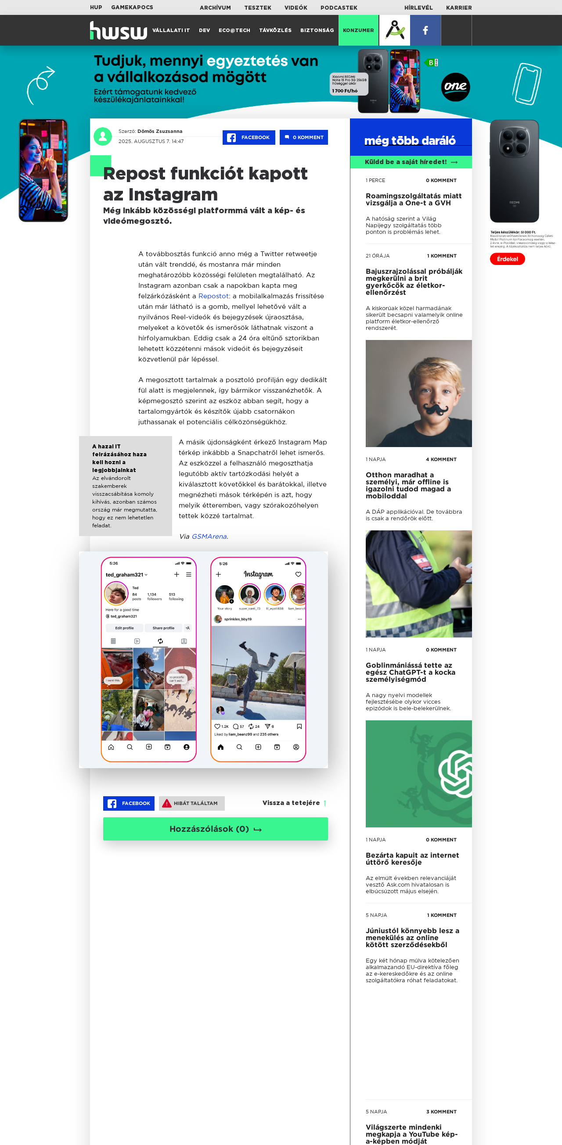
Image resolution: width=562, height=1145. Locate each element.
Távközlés (275, 30)
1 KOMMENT (442, 256)
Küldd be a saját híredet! (411, 162)
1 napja (376, 459)
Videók (296, 8)
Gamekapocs (132, 7)
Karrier (459, 8)
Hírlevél (418, 8)
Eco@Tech (234, 30)
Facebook (249, 137)
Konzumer (358, 30)
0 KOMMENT (441, 180)
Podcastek (339, 8)
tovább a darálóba (406, 847)
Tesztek (257, 8)
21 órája (378, 255)
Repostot (213, 296)
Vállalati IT (171, 30)
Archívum (215, 8)
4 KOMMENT (441, 459)
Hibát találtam (190, 803)
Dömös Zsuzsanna (160, 131)
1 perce (375, 180)
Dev (204, 30)
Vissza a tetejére (291, 803)
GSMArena (209, 536)
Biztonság (317, 30)
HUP (96, 7)
